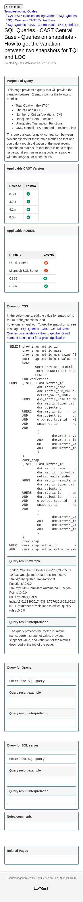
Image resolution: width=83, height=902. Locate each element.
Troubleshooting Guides (20, 11)
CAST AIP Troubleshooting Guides (31, 16)
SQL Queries (68, 16)
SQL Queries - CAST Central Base (32, 20)
